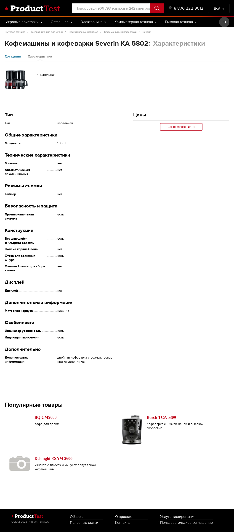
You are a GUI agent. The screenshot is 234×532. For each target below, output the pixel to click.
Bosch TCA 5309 (161, 417)
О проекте (123, 516)
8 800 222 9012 (186, 8)
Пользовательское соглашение (186, 522)
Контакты (122, 522)
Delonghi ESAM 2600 (53, 458)
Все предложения (181, 127)
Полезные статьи (84, 522)
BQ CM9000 (46, 417)
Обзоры (76, 516)
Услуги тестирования (177, 516)
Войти (219, 8)
